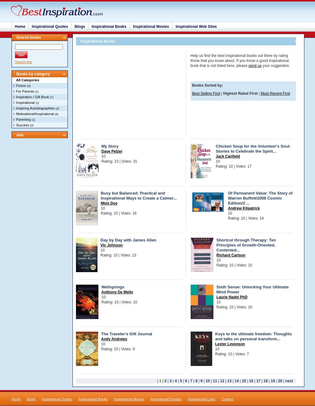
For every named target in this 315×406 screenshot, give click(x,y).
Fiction (21, 86)
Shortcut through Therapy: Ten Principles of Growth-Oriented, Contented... (246, 245)
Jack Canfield (228, 156)
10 (208, 381)
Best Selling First (206, 93)
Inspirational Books (109, 26)
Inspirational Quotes (50, 26)
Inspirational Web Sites (196, 26)
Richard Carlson (231, 255)
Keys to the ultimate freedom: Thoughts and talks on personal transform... (253, 336)
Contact (227, 399)
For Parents (25, 91)
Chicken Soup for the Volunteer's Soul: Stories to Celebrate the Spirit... (253, 149)
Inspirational (25, 102)
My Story (110, 146)
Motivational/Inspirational (35, 114)
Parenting (23, 119)
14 (237, 381)
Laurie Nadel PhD (232, 297)
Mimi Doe (109, 203)
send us (255, 65)
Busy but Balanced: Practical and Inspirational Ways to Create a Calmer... (139, 195)
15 (244, 381)
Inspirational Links (201, 399)
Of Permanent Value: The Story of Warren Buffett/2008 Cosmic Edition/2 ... (260, 198)
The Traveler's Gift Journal (126, 334)
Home (20, 26)
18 (265, 381)
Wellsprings (113, 287)
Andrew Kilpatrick (244, 208)
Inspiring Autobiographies (35, 108)
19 (273, 381)
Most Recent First (275, 93)
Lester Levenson (230, 344)
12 (222, 381)
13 (230, 381)
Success (22, 125)
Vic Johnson (112, 245)
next (289, 381)
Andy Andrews (114, 339)
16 (251, 381)
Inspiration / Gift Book (32, 97)
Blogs (80, 26)
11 (215, 381)
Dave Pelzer (112, 151)
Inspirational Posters (166, 399)
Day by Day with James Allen (129, 240)
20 (280, 381)
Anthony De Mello (117, 292)
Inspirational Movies (151, 26)
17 (258, 381)
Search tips (23, 62)
